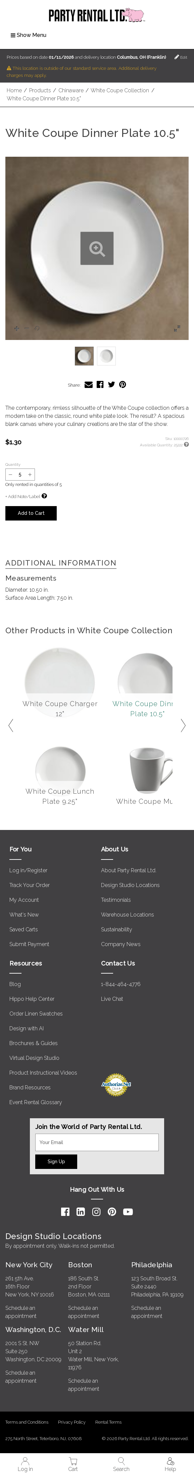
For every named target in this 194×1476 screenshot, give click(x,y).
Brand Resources (30, 1087)
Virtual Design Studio (34, 1058)
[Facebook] (65, 1212)
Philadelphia (152, 1265)
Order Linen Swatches (36, 1014)
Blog (15, 984)
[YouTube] (128, 1212)
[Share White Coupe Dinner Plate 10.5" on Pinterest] (122, 384)
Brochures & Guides (33, 1043)
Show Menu (28, 35)
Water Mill (85, 1329)
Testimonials (116, 900)
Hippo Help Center (31, 999)
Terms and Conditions (26, 1422)
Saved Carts (23, 929)
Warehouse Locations (127, 915)
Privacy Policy (72, 1422)
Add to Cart (31, 513)
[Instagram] (96, 1212)
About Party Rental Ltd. (128, 870)
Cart (73, 1464)
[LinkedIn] (81, 1212)
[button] (97, 248)
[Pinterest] (112, 1212)
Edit (181, 57)
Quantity (12, 464)
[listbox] (97, 356)
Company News (121, 944)
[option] (84, 356)
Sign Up (56, 1161)
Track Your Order (29, 885)
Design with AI (26, 1028)
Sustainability (116, 929)
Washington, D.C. (33, 1329)
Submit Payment (29, 944)
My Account (24, 900)
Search (121, 1464)
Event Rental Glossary (35, 1102)
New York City (28, 1265)
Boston (80, 1265)
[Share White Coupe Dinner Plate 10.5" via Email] (89, 384)
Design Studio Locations (130, 885)
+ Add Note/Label (22, 496)
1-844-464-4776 (121, 984)
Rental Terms (108, 1422)
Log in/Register (28, 870)
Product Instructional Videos (43, 1073)
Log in (25, 1464)
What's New (24, 915)
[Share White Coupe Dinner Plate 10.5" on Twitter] (111, 384)
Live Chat (112, 999)
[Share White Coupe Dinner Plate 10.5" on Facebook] (100, 384)
